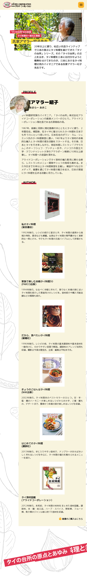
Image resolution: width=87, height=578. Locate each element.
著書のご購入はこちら (72, 518)
